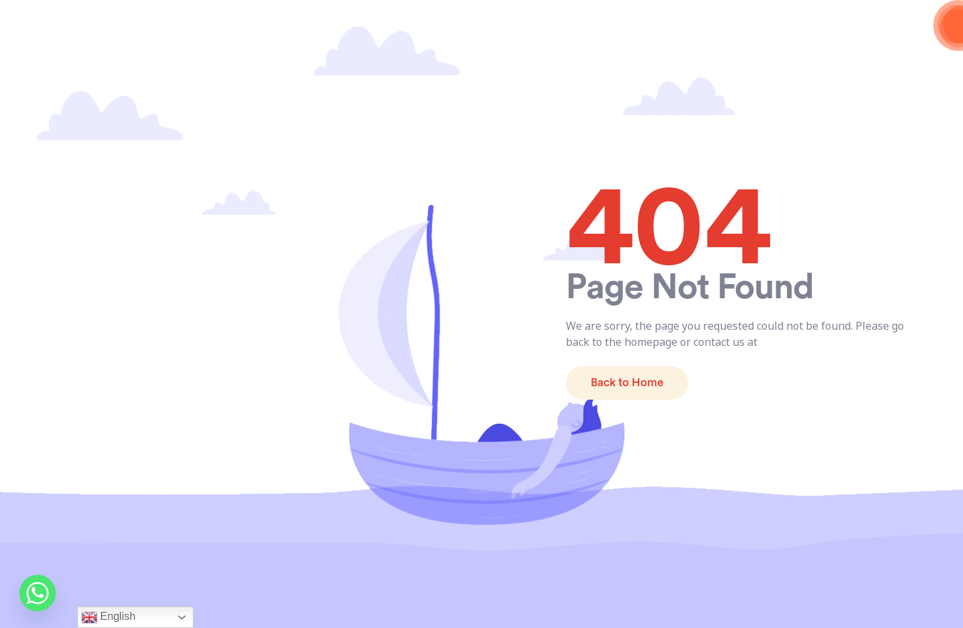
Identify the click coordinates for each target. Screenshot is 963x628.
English (108, 617)
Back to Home (627, 382)
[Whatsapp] (37, 593)
